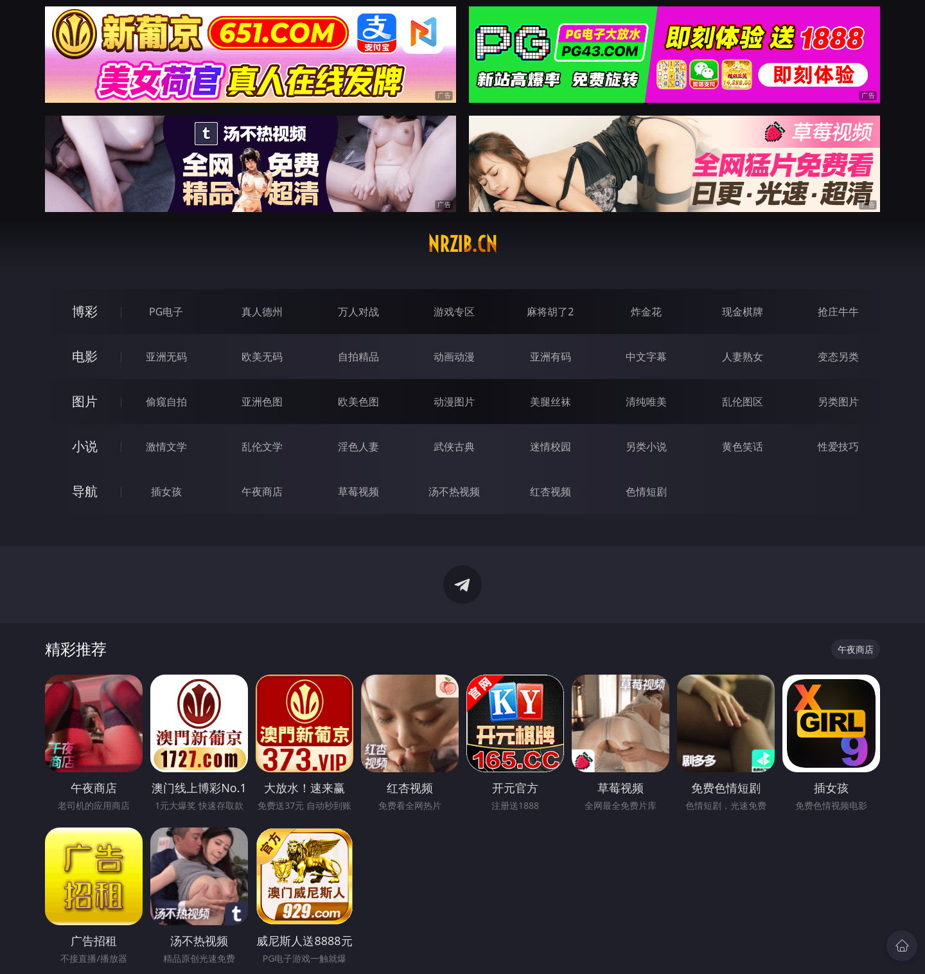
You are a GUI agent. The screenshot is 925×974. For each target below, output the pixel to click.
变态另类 (838, 357)
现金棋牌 (742, 312)
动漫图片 (454, 401)
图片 (85, 401)
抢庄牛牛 (838, 312)
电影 (85, 356)
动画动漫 (454, 357)
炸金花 (646, 312)
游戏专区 (454, 312)
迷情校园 (550, 446)
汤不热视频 (454, 491)
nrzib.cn (462, 244)
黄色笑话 (742, 446)
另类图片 (838, 401)
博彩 (85, 311)
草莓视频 (358, 491)
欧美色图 (358, 401)
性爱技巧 (838, 446)
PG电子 (166, 312)
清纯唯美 (646, 401)
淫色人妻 (358, 446)
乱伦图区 (742, 401)
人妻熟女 (742, 357)
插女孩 (166, 491)
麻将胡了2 (550, 312)
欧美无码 (262, 357)
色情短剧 (646, 491)
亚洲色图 (262, 401)
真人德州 (262, 312)
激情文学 (166, 446)
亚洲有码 (550, 357)
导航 (85, 491)
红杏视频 (550, 491)
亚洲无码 (166, 357)
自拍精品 (358, 357)
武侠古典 (454, 446)
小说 (85, 446)
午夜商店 (262, 491)
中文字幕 (646, 357)
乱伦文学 (262, 446)
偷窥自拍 (166, 401)
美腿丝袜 (550, 401)
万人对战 (358, 312)
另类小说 (646, 446)
